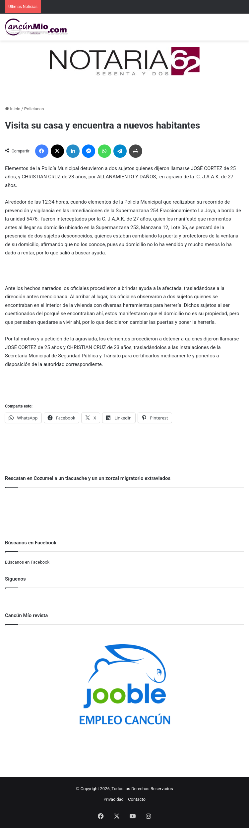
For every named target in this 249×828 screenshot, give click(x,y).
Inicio (12, 108)
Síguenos (15, 579)
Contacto (137, 799)
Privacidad (113, 799)
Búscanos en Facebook (27, 562)
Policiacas (34, 108)
